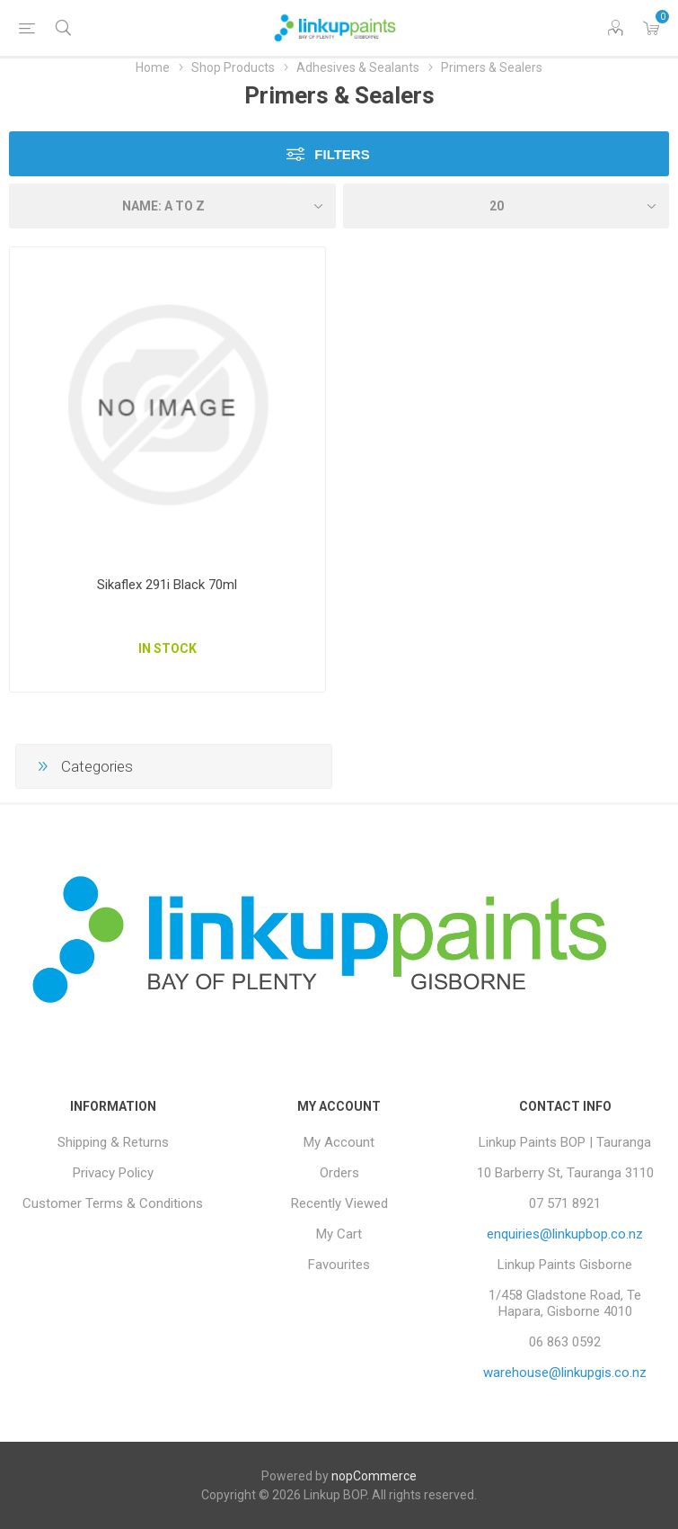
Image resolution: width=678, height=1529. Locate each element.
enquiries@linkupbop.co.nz (565, 1234)
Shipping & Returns (113, 1142)
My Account (339, 1142)
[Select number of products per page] (506, 205)
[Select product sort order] (172, 205)
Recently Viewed (339, 1203)
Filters (341, 154)
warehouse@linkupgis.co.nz (565, 1372)
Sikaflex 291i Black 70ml (167, 585)
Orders (339, 1173)
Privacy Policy (113, 1173)
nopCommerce (374, 1476)
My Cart (339, 1234)
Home (153, 67)
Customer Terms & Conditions (112, 1203)
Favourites (339, 1264)
